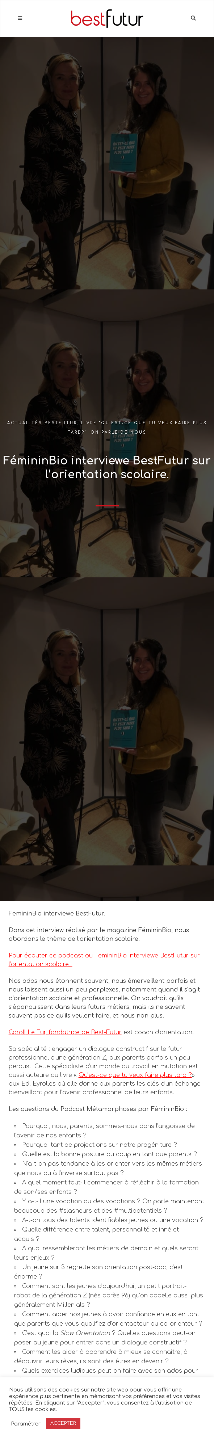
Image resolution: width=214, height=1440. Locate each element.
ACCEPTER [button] (63, 1423)
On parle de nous (119, 432)
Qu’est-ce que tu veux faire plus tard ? (135, 1075)
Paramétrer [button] (26, 1424)
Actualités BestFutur (42, 423)
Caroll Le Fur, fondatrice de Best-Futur (65, 1032)
